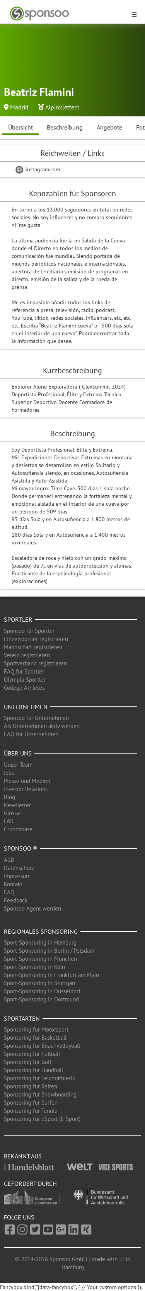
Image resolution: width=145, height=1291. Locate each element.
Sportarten (22, 1018)
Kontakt (13, 884)
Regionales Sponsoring (41, 931)
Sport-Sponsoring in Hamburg (40, 942)
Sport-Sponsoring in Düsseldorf (42, 991)
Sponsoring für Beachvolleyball (42, 1045)
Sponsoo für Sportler (29, 630)
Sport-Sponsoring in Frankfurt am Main (51, 975)
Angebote (109, 127)
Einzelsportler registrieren (36, 639)
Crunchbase (18, 829)
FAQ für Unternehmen (31, 734)
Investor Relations (26, 789)
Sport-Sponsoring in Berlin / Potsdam (49, 950)
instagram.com (37, 169)
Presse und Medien (27, 780)
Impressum (17, 876)
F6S (8, 821)
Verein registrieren (27, 655)
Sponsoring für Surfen (31, 1102)
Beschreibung (65, 127)
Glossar (12, 813)
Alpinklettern (62, 107)
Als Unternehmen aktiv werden (42, 726)
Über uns (18, 753)
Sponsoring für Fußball (32, 1053)
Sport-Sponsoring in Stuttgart (40, 983)
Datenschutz (19, 867)
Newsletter (17, 805)
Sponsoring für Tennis (30, 1110)
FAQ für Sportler (24, 671)
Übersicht (20, 127)
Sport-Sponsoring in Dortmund (41, 999)
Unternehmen (26, 707)
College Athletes (24, 687)
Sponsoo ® (20, 848)
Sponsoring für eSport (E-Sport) (42, 1118)
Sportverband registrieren (35, 663)
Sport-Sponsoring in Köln (34, 966)
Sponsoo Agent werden (32, 908)
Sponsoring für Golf (27, 1062)
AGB (9, 859)
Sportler (18, 619)
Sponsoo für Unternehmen (36, 717)
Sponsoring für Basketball (35, 1037)
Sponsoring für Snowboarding (40, 1094)
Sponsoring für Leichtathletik (39, 1078)
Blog (9, 797)
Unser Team (18, 764)
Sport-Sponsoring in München (40, 958)
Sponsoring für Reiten (30, 1086)
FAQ (9, 892)
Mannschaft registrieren (33, 647)
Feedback (15, 900)
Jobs (9, 772)
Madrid (19, 107)
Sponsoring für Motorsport (36, 1029)
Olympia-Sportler (25, 679)
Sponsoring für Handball (33, 1070)
